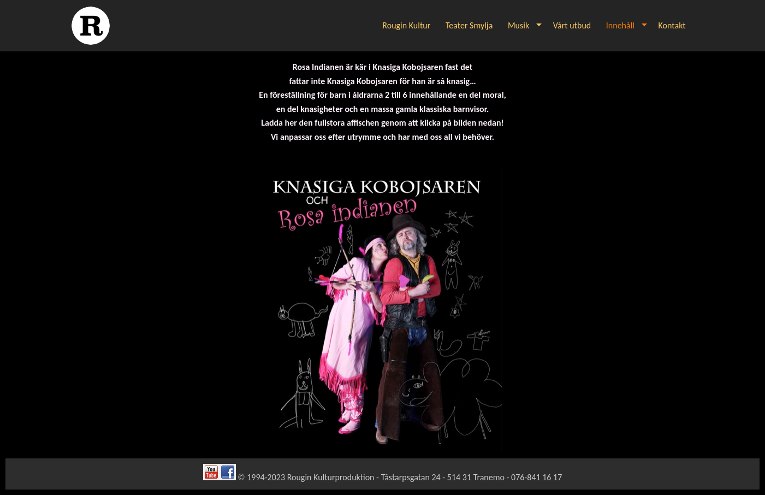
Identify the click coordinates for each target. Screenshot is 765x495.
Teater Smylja (469, 25)
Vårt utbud (572, 25)
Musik (518, 25)
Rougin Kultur (406, 25)
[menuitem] (407, 25)
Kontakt (672, 25)
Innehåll (620, 25)
